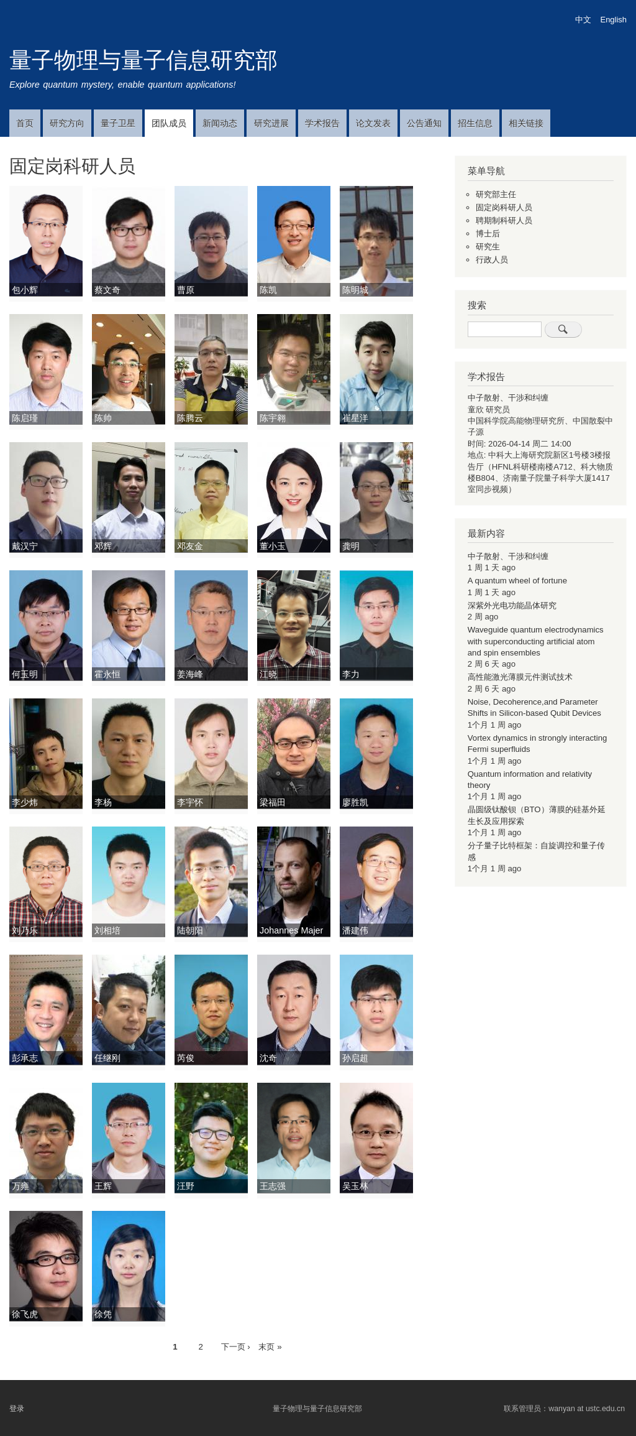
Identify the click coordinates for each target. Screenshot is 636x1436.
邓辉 (103, 546)
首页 (25, 123)
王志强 (273, 1186)
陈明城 (355, 290)
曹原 (185, 290)
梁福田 (273, 802)
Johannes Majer (291, 930)
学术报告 (322, 123)
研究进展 (271, 123)
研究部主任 (496, 194)
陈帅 (103, 418)
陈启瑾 (25, 418)
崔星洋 (355, 418)
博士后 (488, 233)
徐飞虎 (25, 1314)
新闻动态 (219, 123)
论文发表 (373, 123)
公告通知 (424, 123)
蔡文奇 (107, 290)
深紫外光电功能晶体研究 (512, 605)
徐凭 (103, 1314)
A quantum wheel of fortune (517, 580)
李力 (351, 674)
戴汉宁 (25, 546)
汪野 (185, 1186)
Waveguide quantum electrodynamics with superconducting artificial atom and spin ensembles (536, 641)
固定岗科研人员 (504, 207)
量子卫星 (118, 123)
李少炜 (25, 802)
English (614, 19)
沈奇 (268, 1058)
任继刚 (107, 1058)
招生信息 (475, 123)
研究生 (488, 246)
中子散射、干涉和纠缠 (508, 397)
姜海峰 (190, 674)
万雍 (20, 1186)
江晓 (268, 674)
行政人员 (492, 259)
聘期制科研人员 (504, 220)
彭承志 (25, 1058)
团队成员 (169, 123)
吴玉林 (355, 1186)
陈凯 (268, 290)
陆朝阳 (190, 930)
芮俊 (185, 1058)
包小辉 (25, 290)
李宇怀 (190, 802)
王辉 (103, 1186)
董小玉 (273, 546)
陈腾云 (190, 418)
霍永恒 (107, 674)
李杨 (103, 802)
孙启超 (355, 1058)
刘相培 (107, 930)
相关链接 (526, 123)
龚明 (351, 546)
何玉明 (25, 674)
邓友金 (190, 546)
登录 (16, 1408)
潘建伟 (355, 930)
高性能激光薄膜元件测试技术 (520, 677)
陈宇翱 (273, 418)
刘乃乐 (25, 930)
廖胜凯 (355, 802)
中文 (583, 19)
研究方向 (67, 123)
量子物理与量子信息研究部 (143, 60)
